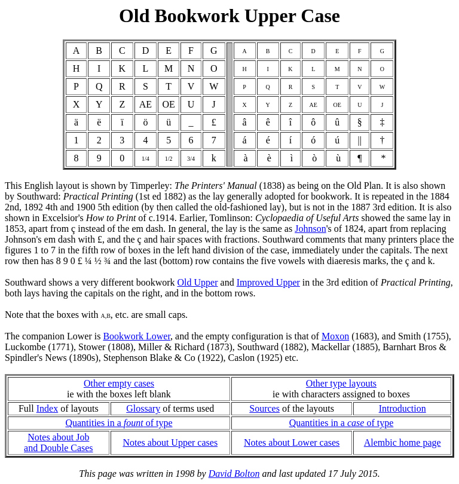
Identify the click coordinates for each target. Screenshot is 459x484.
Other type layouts (341, 383)
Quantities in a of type (118, 423)
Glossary (143, 408)
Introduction (402, 408)
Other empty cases (119, 383)
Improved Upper (268, 282)
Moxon (335, 336)
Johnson (310, 228)
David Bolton (234, 473)
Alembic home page (402, 442)
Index (47, 408)
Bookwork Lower (136, 336)
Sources (264, 408)
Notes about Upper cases (170, 442)
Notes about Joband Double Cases (58, 442)
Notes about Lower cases (291, 442)
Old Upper (198, 282)
